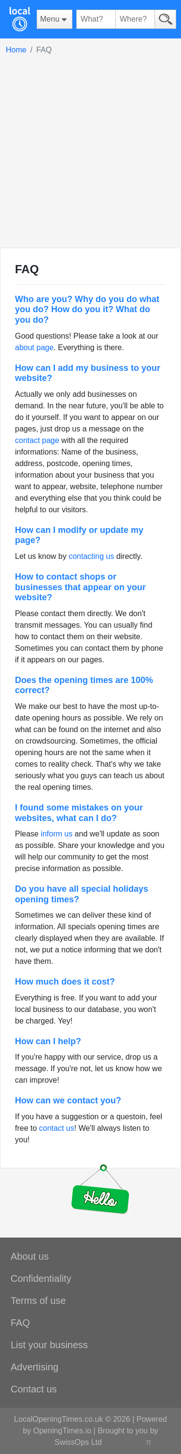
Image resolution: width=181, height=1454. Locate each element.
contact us (56, 1128)
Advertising (34, 1367)
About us (30, 1256)
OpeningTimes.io (62, 1431)
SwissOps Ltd (78, 1442)
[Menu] (54, 19)
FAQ (20, 1322)
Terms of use (38, 1300)
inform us (56, 834)
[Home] (19, 19)
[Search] (165, 19)
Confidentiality (41, 1278)
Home (16, 50)
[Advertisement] (90, 151)
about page (34, 347)
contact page (37, 440)
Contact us (34, 1389)
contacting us (91, 556)
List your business (49, 1345)
